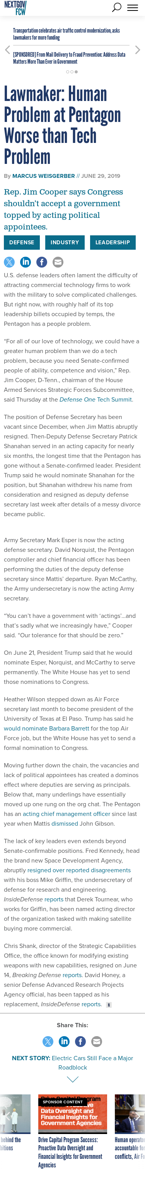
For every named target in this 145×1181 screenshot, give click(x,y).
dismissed (64, 823)
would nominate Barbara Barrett (46, 728)
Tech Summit (96, 399)
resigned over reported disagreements (79, 870)
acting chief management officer (66, 813)
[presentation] (7, 1131)
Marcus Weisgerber (43, 176)
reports (53, 899)
